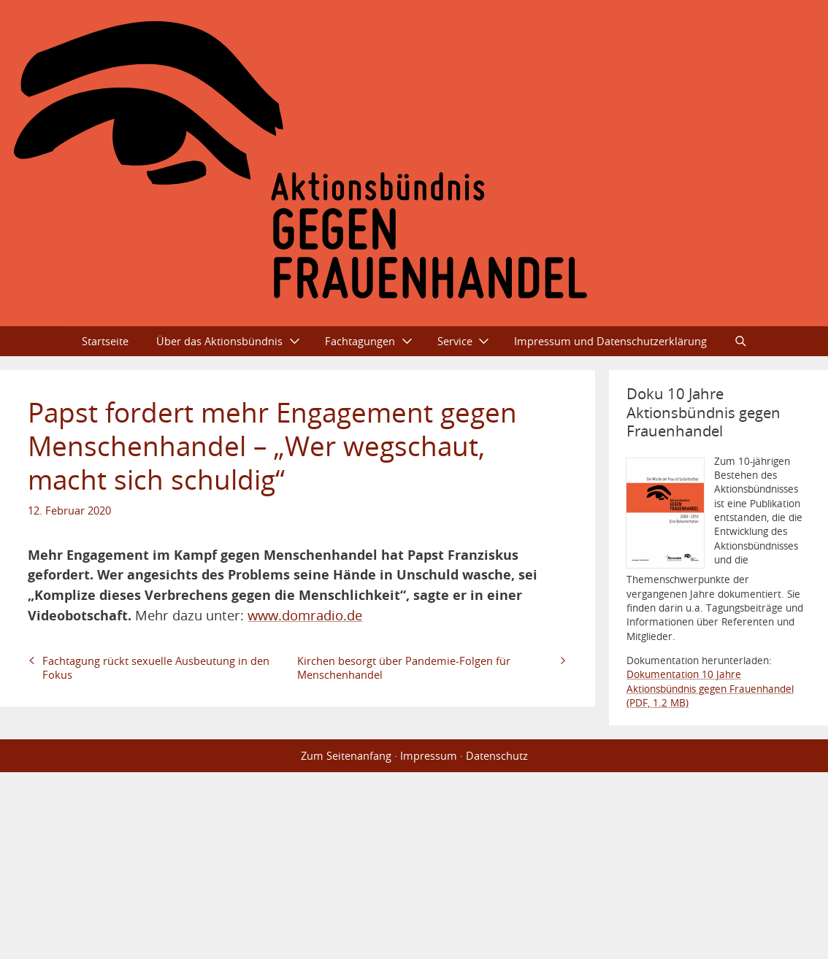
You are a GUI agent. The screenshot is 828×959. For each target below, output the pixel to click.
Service (454, 341)
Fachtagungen (360, 341)
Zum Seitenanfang (346, 755)
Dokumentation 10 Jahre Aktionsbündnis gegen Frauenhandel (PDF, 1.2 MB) (710, 688)
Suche (740, 341)
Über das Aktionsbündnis (219, 341)
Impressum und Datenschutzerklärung (610, 341)
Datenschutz (497, 755)
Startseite (105, 341)
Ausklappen (300, 341)
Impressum (428, 755)
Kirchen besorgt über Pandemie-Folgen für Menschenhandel (403, 667)
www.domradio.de (305, 615)
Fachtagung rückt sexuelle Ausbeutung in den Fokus (155, 667)
